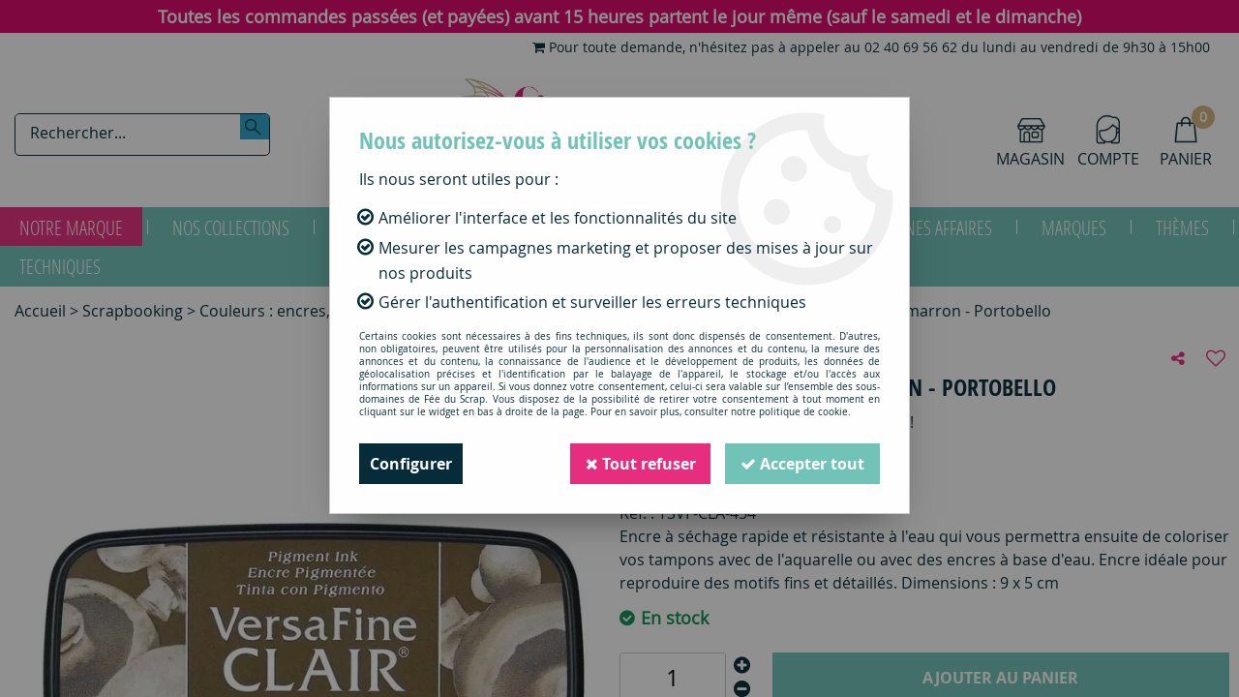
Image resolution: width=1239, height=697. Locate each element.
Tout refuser (640, 463)
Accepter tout (802, 463)
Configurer (411, 463)
